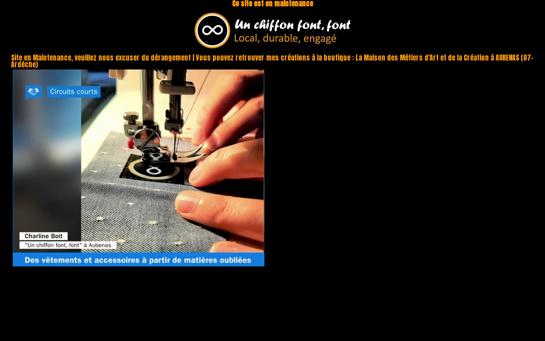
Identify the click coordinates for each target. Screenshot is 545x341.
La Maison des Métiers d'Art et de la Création (422, 57)
